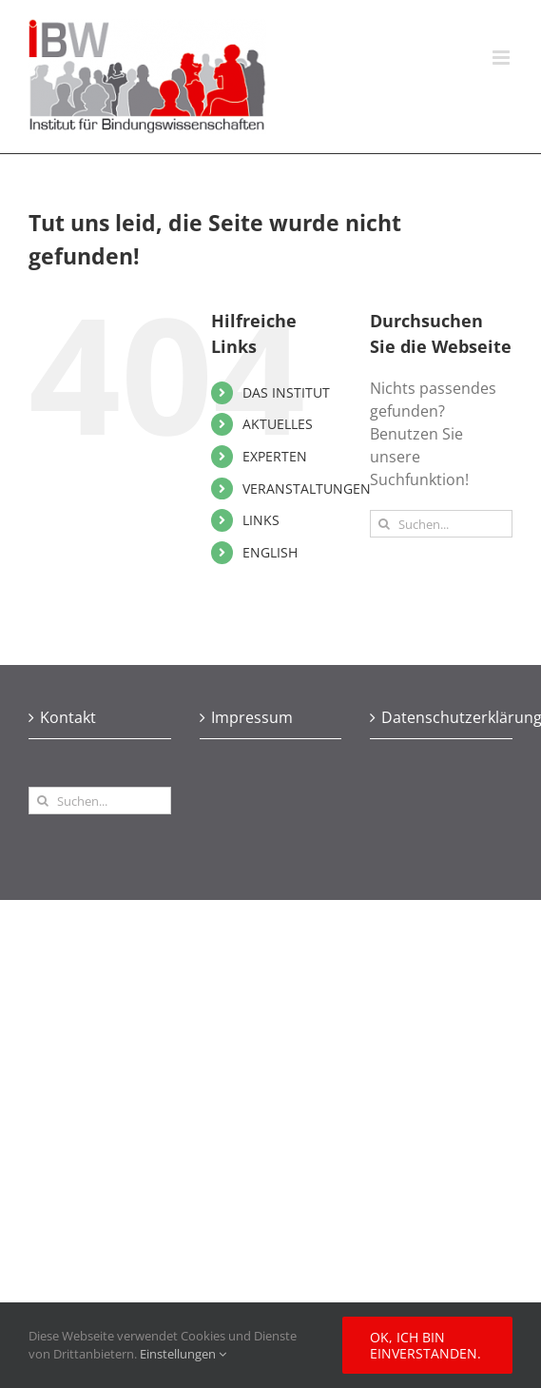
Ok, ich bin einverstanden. (425, 1345)
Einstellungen (183, 1353)
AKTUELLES (277, 424)
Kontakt (68, 717)
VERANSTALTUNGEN (306, 488)
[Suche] (383, 524)
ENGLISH (270, 552)
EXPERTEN (274, 456)
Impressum (252, 717)
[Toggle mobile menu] (502, 58)
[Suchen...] (441, 524)
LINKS (261, 520)
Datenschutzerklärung (442, 717)
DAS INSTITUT (286, 392)
